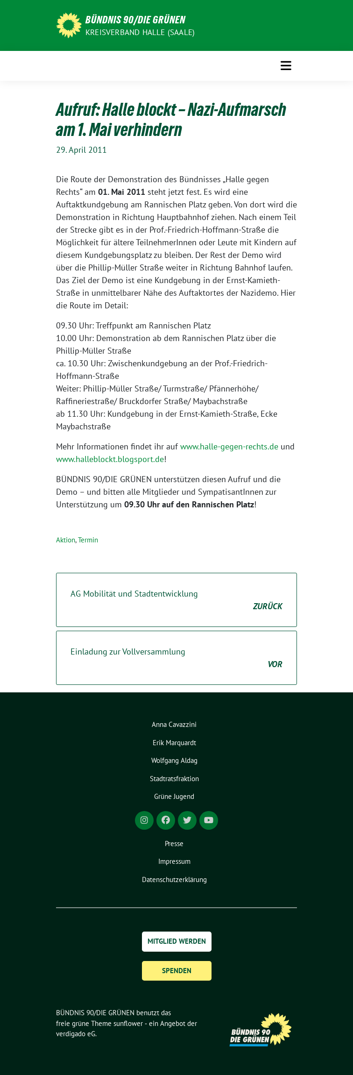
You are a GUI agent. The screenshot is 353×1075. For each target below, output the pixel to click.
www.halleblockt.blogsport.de (110, 459)
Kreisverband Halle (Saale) (140, 32)
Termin (88, 539)
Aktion (65, 539)
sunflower (128, 1023)
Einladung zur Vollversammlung (176, 658)
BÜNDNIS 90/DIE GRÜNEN (135, 20)
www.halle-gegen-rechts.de (229, 446)
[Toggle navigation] (286, 65)
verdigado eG (75, 1033)
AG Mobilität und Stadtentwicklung (176, 600)
